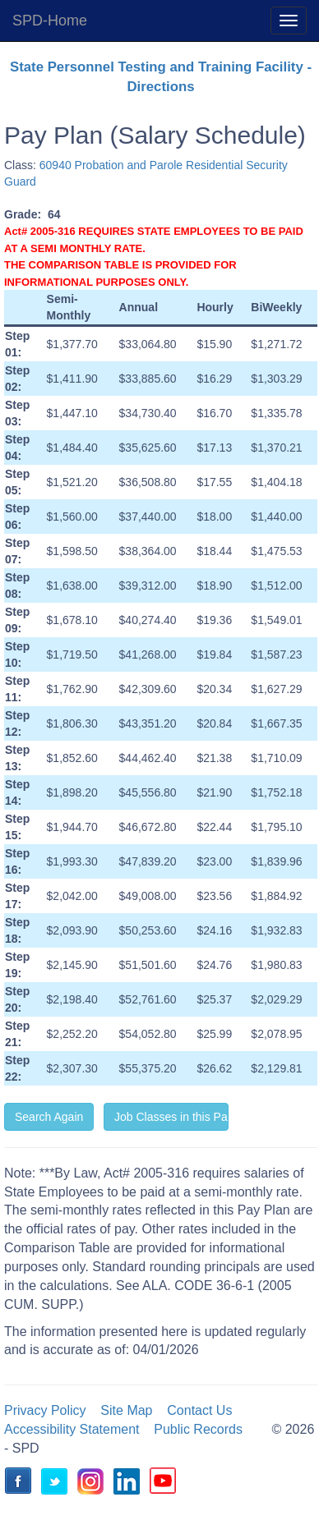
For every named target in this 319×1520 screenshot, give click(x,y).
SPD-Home (49, 20)
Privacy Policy (45, 1410)
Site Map (126, 1410)
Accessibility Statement (72, 1429)
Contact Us (199, 1410)
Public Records (198, 1429)
